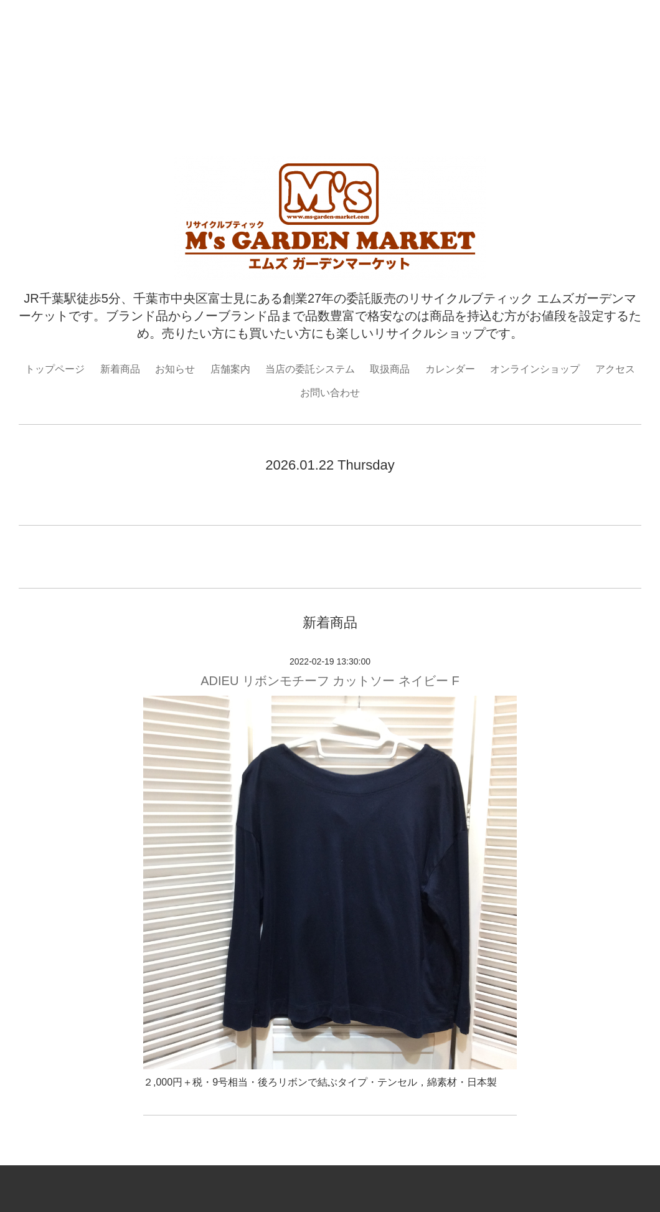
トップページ (55, 369)
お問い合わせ (330, 392)
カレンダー (450, 369)
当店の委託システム (310, 369)
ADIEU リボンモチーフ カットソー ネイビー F (330, 681)
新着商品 (120, 369)
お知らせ (175, 369)
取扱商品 (390, 369)
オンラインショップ (535, 369)
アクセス (615, 369)
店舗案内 (230, 369)
